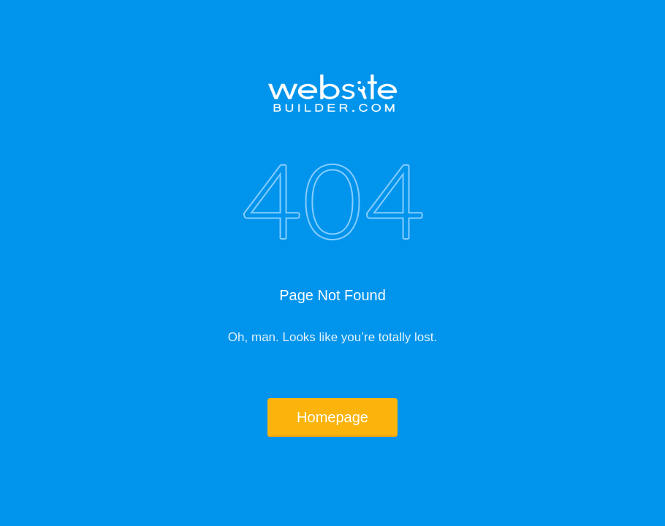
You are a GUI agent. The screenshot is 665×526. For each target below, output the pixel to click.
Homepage (332, 417)
